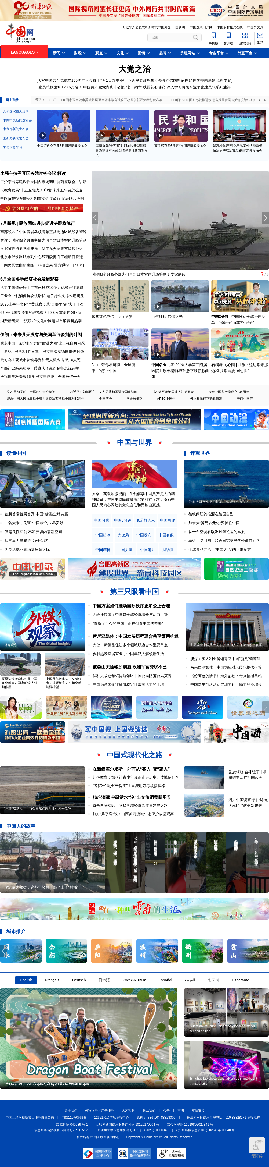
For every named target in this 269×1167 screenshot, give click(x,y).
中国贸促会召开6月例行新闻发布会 (62, 146)
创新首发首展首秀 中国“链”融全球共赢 (36, 514)
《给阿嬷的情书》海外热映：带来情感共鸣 (226, 676)
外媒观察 (10, 645)
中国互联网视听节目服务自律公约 (30, 1117)
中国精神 (102, 550)
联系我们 (149, 1110)
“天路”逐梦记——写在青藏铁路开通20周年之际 (37, 808)
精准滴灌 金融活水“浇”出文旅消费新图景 (132, 797)
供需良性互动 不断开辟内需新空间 (33, 532)
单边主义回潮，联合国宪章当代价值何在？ (224, 540)
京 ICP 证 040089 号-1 (72, 1124)
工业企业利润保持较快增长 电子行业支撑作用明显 (42, 296)
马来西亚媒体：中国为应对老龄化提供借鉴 (226, 667)
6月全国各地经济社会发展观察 (29, 279)
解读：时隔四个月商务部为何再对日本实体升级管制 (43, 240)
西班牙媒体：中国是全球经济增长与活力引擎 (130, 614)
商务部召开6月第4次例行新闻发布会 (180, 146)
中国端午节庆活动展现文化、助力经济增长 (226, 684)
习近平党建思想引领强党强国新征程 (158, 80)
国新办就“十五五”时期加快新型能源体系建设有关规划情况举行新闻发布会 (121, 150)
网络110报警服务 (74, 1117)
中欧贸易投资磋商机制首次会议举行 (30, 198)
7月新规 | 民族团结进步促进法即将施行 (37, 223)
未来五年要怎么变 (68, 190)
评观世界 (200, 453)
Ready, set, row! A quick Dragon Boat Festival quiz (48, 1083)
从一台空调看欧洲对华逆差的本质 (216, 532)
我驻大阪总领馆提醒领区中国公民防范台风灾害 (132, 675)
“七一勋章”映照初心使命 (146, 87)
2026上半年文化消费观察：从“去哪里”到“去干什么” (42, 304)
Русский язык (134, 980)
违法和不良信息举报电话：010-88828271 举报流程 (223, 1117)
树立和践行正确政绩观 (206, 398)
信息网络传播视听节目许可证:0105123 (61, 1130)
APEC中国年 (166, 398)
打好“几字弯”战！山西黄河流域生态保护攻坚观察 (133, 814)
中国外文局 (255, 27)
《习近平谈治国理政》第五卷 (173, 392)
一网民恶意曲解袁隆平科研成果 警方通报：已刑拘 (42, 265)
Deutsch (79, 980)
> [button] (265, 100)
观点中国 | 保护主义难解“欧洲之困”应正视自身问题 (42, 343)
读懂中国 (16, 453)
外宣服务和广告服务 (99, 1110)
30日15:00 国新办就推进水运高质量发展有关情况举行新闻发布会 (219, 100)
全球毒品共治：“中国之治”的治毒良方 (219, 549)
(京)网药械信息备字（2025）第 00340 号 (205, 1130)
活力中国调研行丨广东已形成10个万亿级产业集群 (41, 287)
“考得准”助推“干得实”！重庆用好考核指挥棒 (129, 785)
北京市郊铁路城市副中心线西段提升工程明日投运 (41, 257)
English (26, 980)
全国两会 (105, 398)
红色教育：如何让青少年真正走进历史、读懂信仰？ (136, 777)
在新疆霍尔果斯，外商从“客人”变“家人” (131, 769)
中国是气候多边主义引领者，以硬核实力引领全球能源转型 (63, 683)
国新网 (180, 27)
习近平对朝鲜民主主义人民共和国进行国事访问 (103, 392)
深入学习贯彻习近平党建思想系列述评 (199, 87)
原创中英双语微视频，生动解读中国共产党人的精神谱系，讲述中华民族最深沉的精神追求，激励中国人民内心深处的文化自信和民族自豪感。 (133, 499)
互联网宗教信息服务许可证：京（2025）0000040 (132, 1130)
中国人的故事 (20, 826)
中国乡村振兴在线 (230, 27)
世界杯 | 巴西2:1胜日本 (19, 351)
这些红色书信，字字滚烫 (112, 316)
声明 (180, 1110)
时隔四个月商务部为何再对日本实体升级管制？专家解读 (139, 274)
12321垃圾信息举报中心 (111, 1117)
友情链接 (198, 1110)
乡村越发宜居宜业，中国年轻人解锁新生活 (128, 654)
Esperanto (240, 980)
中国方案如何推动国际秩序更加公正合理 (131, 606)
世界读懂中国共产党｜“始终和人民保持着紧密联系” (226, 645)
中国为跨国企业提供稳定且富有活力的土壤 (128, 684)
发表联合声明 (72, 198)
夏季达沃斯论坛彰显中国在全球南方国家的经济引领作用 (19, 683)
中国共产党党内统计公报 (104, 87)
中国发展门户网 (201, 27)
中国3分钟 (219, 316)
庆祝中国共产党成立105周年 (228, 392)
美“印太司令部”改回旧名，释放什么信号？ (218, 502)
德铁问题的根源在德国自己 (211, 514)
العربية (190, 980)
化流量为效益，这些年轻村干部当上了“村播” (41, 887)
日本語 (104, 980)
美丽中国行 (245, 398)
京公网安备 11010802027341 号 (190, 1124)
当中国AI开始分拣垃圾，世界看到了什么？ (34, 502)
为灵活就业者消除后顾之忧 (27, 549)
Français (52, 980)
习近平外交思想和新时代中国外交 (146, 27)
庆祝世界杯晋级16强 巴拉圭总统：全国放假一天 (40, 376)
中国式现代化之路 (134, 755)
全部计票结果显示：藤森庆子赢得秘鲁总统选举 (39, 368)
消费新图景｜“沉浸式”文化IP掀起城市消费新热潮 (41, 321)
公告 (166, 1110)
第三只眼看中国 (134, 592)
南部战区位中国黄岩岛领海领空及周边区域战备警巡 (43, 232)
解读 (61, 173)
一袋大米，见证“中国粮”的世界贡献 (34, 523)
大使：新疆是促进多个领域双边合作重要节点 (130, 645)
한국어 (213, 980)
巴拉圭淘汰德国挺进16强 (63, 351)
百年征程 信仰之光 (167, 316)
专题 (227, 80)
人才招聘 (128, 1110)
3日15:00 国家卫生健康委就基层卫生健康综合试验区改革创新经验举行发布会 (107, 100)
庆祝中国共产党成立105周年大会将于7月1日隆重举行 (82, 80)
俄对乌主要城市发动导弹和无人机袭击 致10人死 (40, 360)
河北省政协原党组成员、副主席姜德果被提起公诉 (41, 248)
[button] (265, 218)
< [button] (259, 100)
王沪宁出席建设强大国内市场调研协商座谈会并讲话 (43, 182)
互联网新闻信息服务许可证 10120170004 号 (127, 1124)
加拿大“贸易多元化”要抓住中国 (214, 523)
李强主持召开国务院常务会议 (28, 173)
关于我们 (70, 1110)
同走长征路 (134, 398)
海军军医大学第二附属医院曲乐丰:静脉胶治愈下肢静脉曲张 (180, 371)
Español (165, 980)
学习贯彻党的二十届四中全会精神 (31, 392)
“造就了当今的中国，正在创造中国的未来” (128, 623)
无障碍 (257, 1147)
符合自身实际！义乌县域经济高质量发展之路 (130, 805)
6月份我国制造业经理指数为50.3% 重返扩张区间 (41, 312)
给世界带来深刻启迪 (206, 80)
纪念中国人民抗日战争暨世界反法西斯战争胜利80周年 (46, 398)
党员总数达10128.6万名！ (60, 87)
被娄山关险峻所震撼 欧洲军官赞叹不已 (130, 667)
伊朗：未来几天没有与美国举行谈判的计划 (41, 334)
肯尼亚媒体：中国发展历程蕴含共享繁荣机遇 (136, 636)
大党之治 (134, 69)
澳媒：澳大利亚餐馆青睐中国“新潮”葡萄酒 (225, 659)
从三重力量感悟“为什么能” (26, 540)
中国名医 (158, 365)
